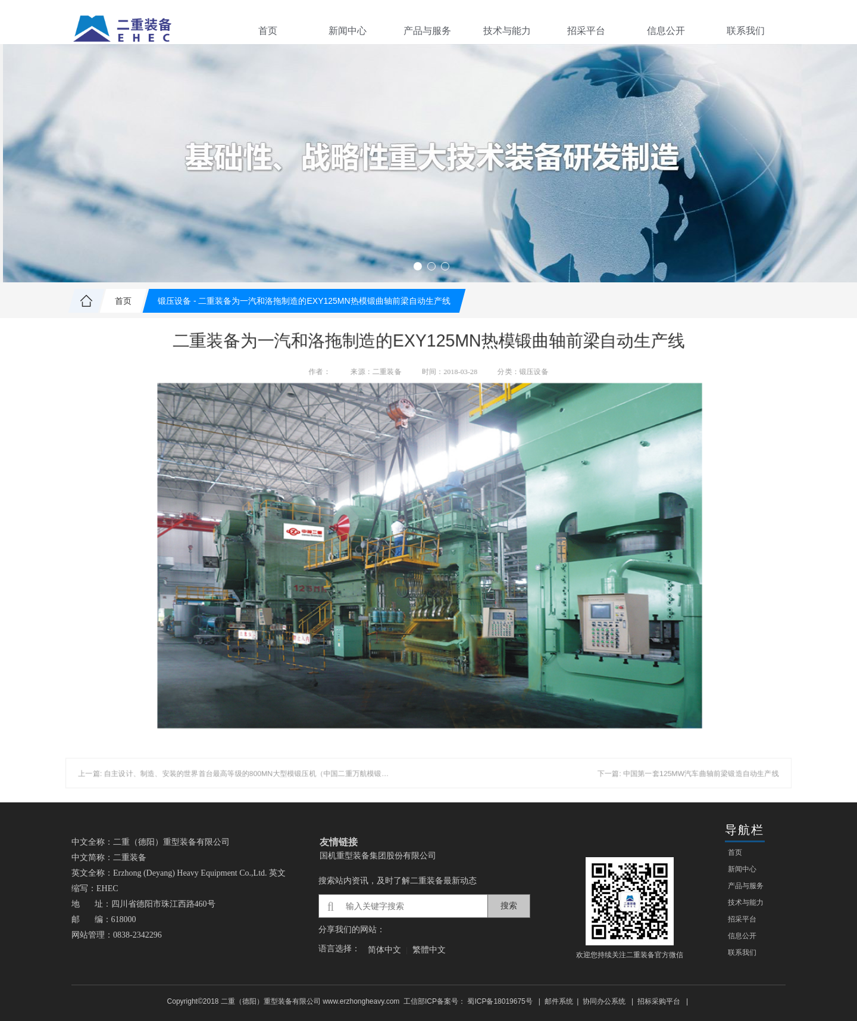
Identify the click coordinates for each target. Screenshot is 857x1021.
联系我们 (746, 31)
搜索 (509, 905)
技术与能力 (507, 31)
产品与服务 (427, 31)
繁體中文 (429, 949)
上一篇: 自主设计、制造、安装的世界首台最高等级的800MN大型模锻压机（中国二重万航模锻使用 (258, 750)
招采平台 (586, 31)
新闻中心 (348, 31)
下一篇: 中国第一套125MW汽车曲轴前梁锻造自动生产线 (659, 750)
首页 (267, 31)
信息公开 (666, 31)
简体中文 (384, 949)
